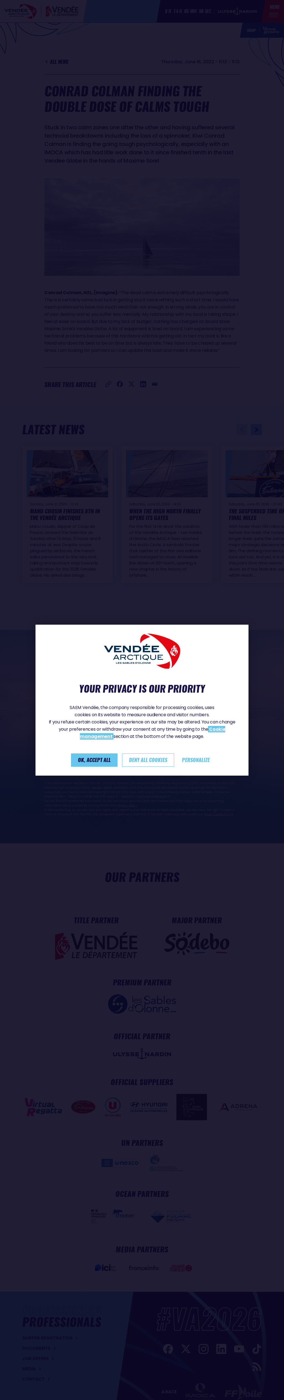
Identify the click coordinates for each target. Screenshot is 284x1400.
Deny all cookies (148, 759)
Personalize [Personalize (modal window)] (196, 759)
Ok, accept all (94, 759)
